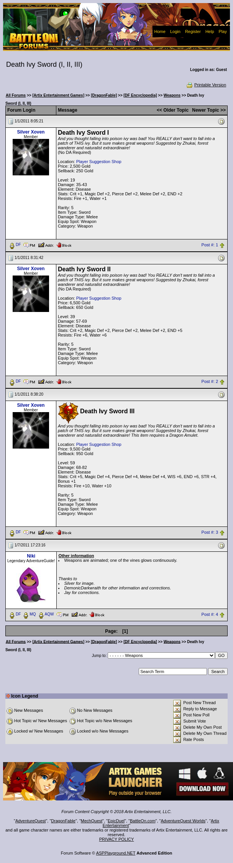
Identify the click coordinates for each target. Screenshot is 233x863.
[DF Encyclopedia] (140, 95)
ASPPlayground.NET (116, 853)
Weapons (172, 95)
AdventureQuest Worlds (183, 820)
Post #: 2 (210, 381)
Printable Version (206, 85)
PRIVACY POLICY (116, 839)
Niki (31, 556)
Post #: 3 (210, 532)
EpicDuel (116, 820)
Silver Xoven (30, 132)
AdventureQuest (30, 820)
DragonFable (63, 820)
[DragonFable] (104, 95)
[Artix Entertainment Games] (58, 95)
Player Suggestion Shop (98, 161)
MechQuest (91, 820)
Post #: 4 (210, 614)
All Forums (16, 95)
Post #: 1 (210, 245)
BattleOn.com (143, 820)
